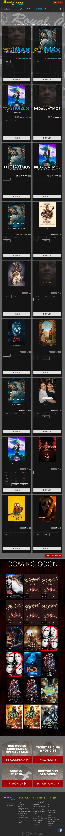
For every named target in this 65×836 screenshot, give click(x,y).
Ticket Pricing (51, 812)
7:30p (37, 534)
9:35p (15, 486)
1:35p (6, 120)
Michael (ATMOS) (37, 817)
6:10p (23, 238)
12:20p (15, 472)
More (55, 9)
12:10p (37, 238)
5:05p (54, 414)
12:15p (37, 296)
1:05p (6, 414)
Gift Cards (50, 823)
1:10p (37, 179)
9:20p (6, 355)
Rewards (47, 9)
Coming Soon (20, 9)
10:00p (24, 486)
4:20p (15, 479)
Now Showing (10, 9)
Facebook (51, 804)
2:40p (45, 238)
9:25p (37, 300)
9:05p (6, 179)
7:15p (37, 358)
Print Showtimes (53, 555)
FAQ (49, 806)
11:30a (6, 238)
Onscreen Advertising (53, 819)
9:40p (45, 241)
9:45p (45, 358)
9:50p (6, 62)
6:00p (37, 120)
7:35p (6, 486)
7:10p (24, 482)
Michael (35, 815)
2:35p (45, 414)
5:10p (6, 482)
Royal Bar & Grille (52, 814)
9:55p (37, 472)
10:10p (45, 417)
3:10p (6, 479)
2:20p (15, 476)
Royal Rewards (52, 810)
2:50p (15, 238)
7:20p (37, 241)
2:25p (15, 531)
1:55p (6, 476)
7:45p (24, 414)
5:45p (6, 296)
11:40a (37, 531)
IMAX (49, 816)
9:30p (6, 241)
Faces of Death (22, 815)
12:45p (24, 472)
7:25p (6, 534)
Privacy (50, 825)
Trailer (16, 79)
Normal (20, 806)
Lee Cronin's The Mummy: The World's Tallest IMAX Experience (24, 802)
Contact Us (51, 801)
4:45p (54, 355)
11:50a (6, 531)
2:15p (45, 355)
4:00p (15, 120)
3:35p (45, 179)
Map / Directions (52, 803)
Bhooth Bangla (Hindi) (23, 813)
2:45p (24, 476)
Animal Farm (36, 824)
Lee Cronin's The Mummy (24, 811)
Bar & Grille (30, 9)
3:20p (45, 296)
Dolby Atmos (51, 817)
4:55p (24, 531)
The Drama (20, 819)
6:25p (37, 62)
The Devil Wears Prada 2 (39, 826)
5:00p (54, 238)
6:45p (15, 482)
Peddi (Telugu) (36, 822)
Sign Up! (58, 3)
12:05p (37, 414)
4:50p (54, 531)
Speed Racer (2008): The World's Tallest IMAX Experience (39, 802)
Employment (51, 821)
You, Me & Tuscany (23, 817)
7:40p (37, 417)
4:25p (15, 414)
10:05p (46, 534)
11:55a (6, 472)
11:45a (37, 355)
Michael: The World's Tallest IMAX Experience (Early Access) (40, 811)
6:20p (54, 296)
